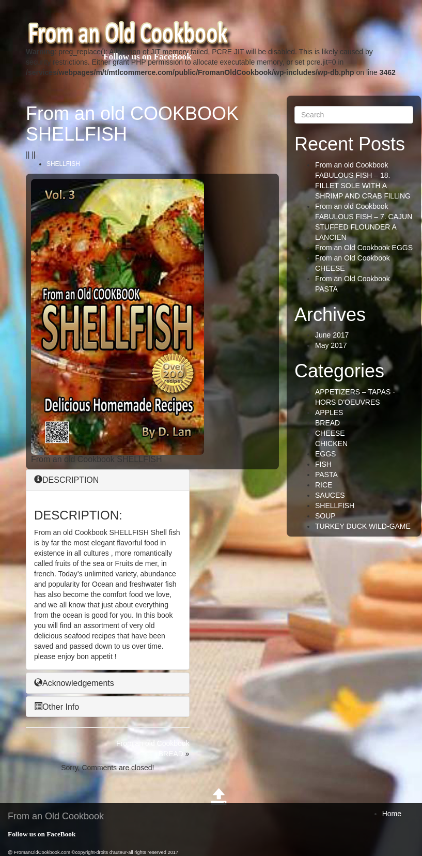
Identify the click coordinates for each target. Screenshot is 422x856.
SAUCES (330, 495)
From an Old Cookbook (56, 816)
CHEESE (330, 433)
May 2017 (331, 345)
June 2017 (332, 335)
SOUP (325, 516)
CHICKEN (331, 443)
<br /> (241, 243)
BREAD (327, 423)
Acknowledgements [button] (74, 683)
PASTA (326, 474)
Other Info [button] (56, 706)
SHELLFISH (63, 163)
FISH (323, 464)
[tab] (107, 480)
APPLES (329, 412)
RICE (323, 485)
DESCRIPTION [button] (66, 480)
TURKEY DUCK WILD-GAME (363, 526)
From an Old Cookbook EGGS (364, 247)
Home (391, 813)
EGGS (325, 454)
